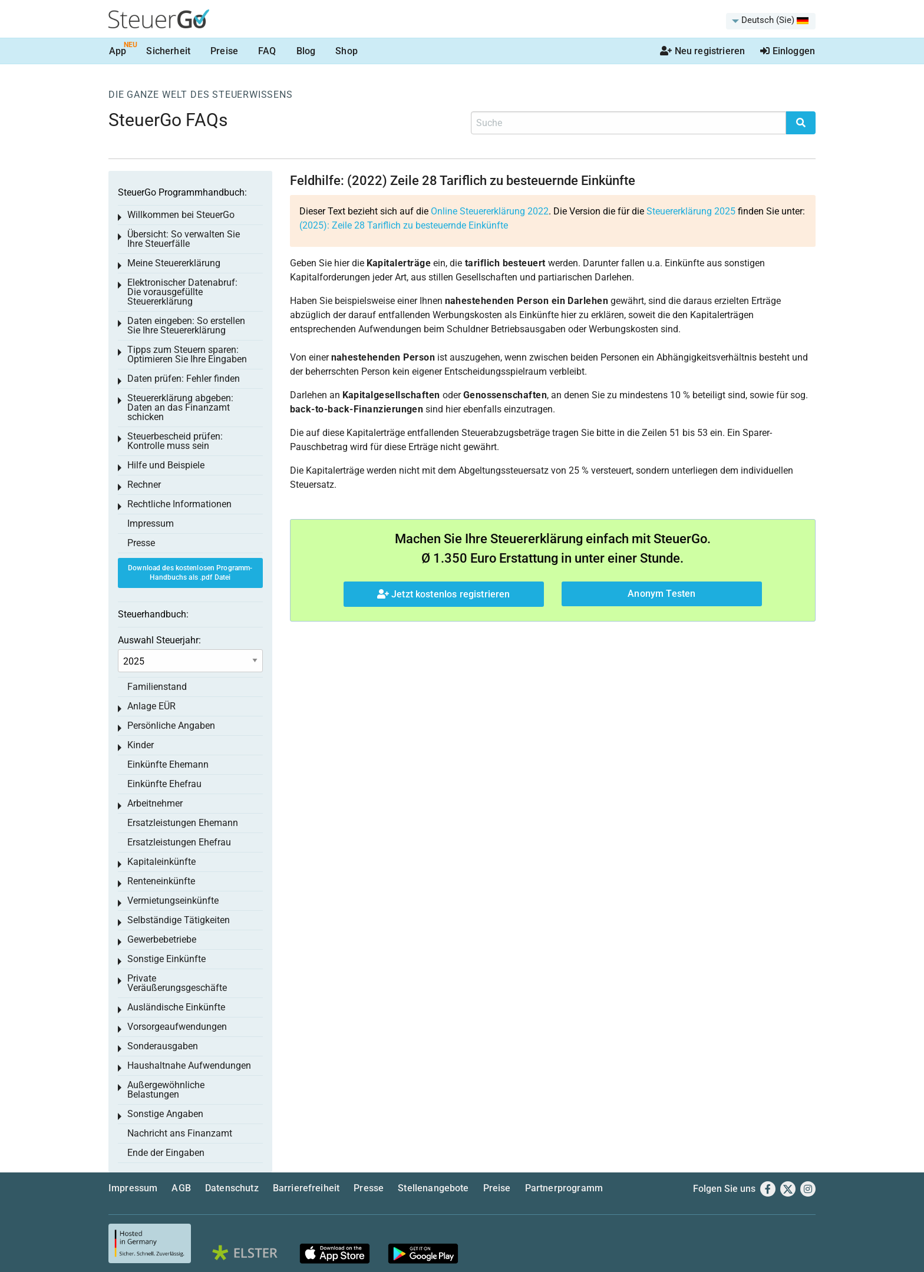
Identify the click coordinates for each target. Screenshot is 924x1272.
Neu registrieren (702, 51)
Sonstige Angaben (165, 1113)
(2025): (403, 225)
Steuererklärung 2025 (690, 211)
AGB (180, 1188)
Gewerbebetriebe (161, 939)
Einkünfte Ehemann (168, 764)
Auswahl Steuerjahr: (159, 640)
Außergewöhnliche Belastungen (165, 1089)
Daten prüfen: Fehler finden (183, 378)
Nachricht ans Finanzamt (179, 1133)
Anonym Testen (661, 593)
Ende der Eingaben (165, 1152)
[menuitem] (771, 21)
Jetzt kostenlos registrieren (443, 594)
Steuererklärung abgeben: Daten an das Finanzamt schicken (180, 407)
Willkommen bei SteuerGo (181, 214)
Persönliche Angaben (171, 725)
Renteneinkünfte (161, 881)
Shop (346, 51)
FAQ (267, 51)
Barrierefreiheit (306, 1188)
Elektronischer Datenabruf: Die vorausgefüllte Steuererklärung (182, 292)
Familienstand (157, 686)
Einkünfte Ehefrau (164, 783)
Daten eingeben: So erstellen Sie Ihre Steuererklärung (186, 325)
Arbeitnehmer (155, 803)
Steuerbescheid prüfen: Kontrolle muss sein (175, 441)
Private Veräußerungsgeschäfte (177, 983)
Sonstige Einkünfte (166, 958)
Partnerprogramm (564, 1188)
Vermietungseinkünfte (173, 900)
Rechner (144, 484)
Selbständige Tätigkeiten (178, 920)
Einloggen (787, 51)
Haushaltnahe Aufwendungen (189, 1065)
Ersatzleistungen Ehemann (182, 822)
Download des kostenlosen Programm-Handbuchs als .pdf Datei (190, 573)
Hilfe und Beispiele (165, 465)
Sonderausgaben (162, 1046)
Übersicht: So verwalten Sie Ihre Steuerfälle (183, 239)
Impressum (150, 523)
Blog (306, 51)
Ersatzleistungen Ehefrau (179, 842)
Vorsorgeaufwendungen (177, 1026)
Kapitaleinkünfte (161, 861)
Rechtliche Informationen (179, 504)
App (117, 51)
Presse (141, 543)
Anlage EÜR (151, 706)
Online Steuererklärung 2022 (490, 211)
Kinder (140, 745)
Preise (224, 51)
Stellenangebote (433, 1188)
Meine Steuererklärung (173, 263)
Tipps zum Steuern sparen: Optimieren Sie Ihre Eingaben (187, 354)
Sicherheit (168, 51)
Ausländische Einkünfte (176, 1007)
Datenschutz (232, 1188)
